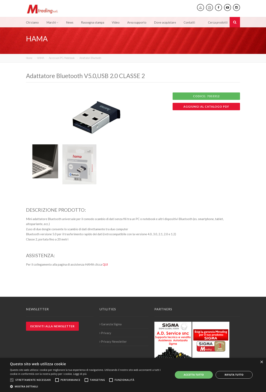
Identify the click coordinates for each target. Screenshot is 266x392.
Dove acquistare (165, 22)
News (69, 22)
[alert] (133, 375)
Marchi (52, 22)
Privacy (105, 333)
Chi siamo (32, 22)
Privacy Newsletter (113, 341)
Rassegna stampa (92, 22)
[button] (89, 386)
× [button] (261, 362)
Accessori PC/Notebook (62, 58)
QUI (105, 264)
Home (29, 58)
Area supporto (136, 22)
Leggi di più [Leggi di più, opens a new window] (80, 374)
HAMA (40, 58)
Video (116, 22)
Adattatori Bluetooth (90, 58)
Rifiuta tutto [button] (234, 374)
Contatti (189, 22)
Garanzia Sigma (110, 324)
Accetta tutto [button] (194, 374)
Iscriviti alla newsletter (52, 326)
